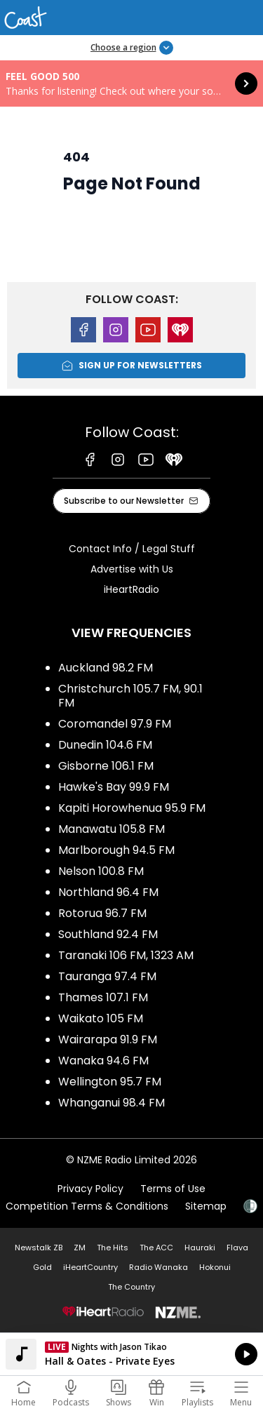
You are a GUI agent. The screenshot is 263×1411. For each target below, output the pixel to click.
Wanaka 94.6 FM (103, 1060)
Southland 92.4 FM (108, 934)
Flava (237, 1247)
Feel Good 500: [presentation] (131, 83)
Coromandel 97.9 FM (114, 724)
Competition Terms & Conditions (87, 1206)
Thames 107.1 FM (103, 997)
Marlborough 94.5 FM (116, 850)
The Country (131, 1286)
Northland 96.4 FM (108, 892)
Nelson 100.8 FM (101, 871)
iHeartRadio (131, 589)
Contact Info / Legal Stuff (132, 549)
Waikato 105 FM (100, 1018)
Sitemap (206, 1206)
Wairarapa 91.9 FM (107, 1039)
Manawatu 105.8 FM (111, 829)
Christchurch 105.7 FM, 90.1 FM (130, 696)
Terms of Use (172, 1189)
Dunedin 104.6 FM (105, 745)
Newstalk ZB (38, 1247)
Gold (42, 1267)
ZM (80, 1247)
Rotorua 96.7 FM (102, 913)
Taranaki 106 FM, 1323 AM (126, 955)
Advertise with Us (131, 569)
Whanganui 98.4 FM (111, 1103)
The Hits (112, 1247)
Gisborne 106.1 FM (106, 766)
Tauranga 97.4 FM (107, 976)
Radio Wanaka (158, 1267)
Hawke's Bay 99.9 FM (113, 787)
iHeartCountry (90, 1267)
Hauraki (199, 1247)
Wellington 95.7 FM (109, 1082)
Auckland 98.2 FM (105, 668)
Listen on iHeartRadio (131, 1354)
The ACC (156, 1247)
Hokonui (215, 1267)
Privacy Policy (90, 1189)
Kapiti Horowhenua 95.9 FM (131, 808)
